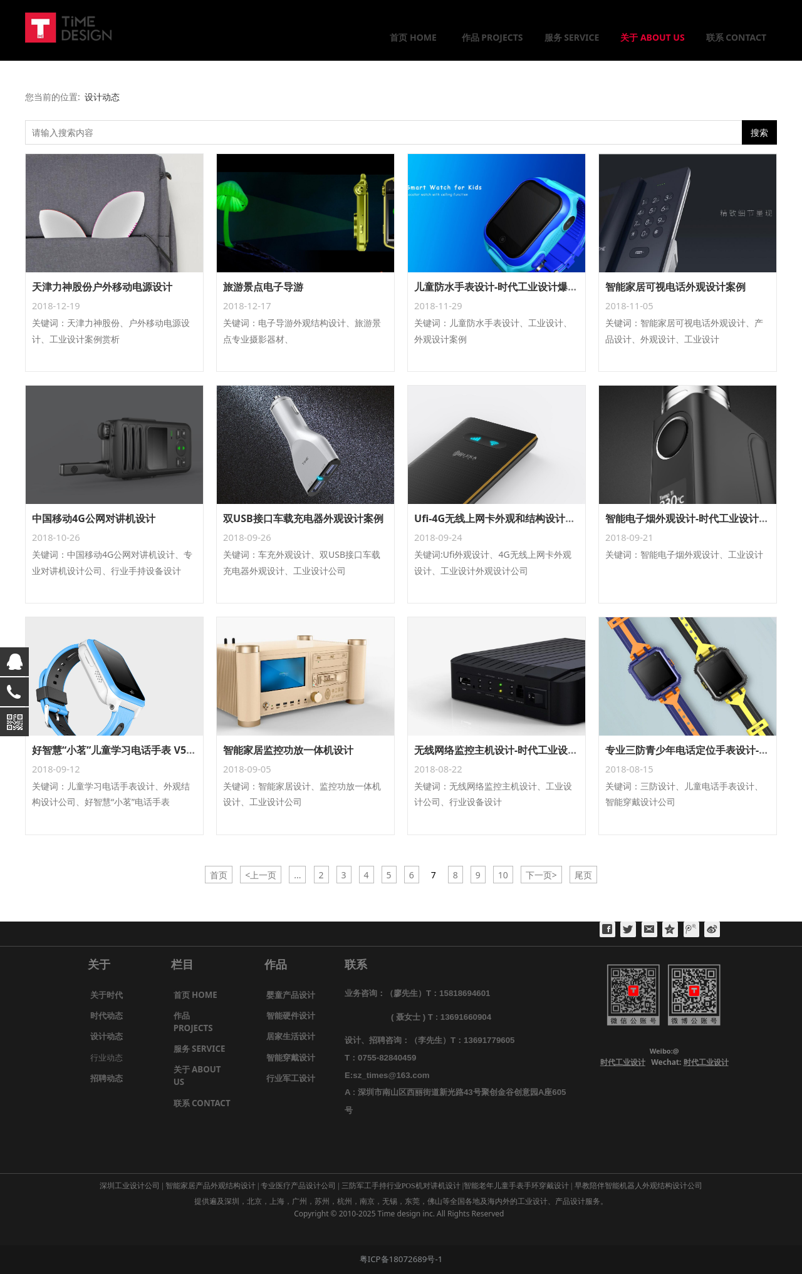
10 (503, 875)
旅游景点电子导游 (263, 287)
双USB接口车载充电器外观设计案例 (303, 518)
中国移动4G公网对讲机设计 (93, 518)
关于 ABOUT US (652, 37)
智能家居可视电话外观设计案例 (675, 287)
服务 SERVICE (572, 37)
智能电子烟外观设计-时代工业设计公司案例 (702, 518)
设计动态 (102, 97)
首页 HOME (413, 37)
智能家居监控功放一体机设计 (288, 750)
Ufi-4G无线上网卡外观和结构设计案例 (499, 518)
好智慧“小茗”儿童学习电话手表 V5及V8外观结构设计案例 (160, 750)
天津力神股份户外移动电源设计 (102, 287)
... (297, 875)
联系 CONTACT (736, 37)
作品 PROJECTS (492, 37)
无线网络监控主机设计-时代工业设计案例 (506, 750)
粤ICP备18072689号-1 (401, 1259)
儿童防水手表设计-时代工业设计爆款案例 (506, 287)
